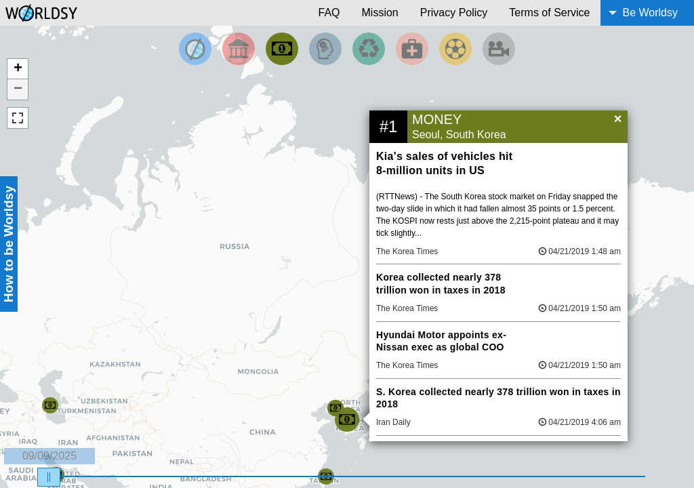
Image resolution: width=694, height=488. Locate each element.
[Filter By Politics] (238, 49)
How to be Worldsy (8, 244)
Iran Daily (393, 422)
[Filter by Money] (282, 49)
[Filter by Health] (412, 49)
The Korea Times (407, 251)
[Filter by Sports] (455, 49)
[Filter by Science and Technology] (325, 49)
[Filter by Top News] (195, 49)
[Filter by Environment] (368, 49)
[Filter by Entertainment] (499, 49)
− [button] (18, 89)
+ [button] (18, 69)
